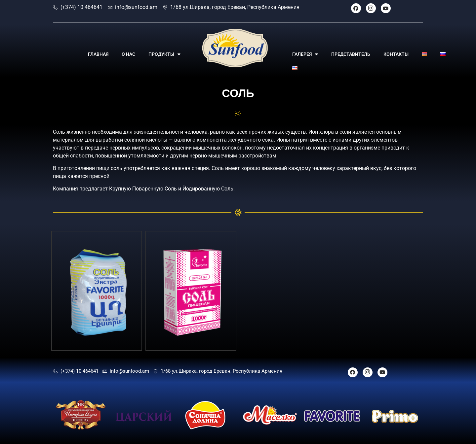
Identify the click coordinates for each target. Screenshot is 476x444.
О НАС (128, 54)
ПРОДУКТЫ (164, 54)
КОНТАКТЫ (396, 54)
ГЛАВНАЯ (98, 54)
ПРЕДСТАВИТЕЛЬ (350, 54)
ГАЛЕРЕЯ (305, 54)
